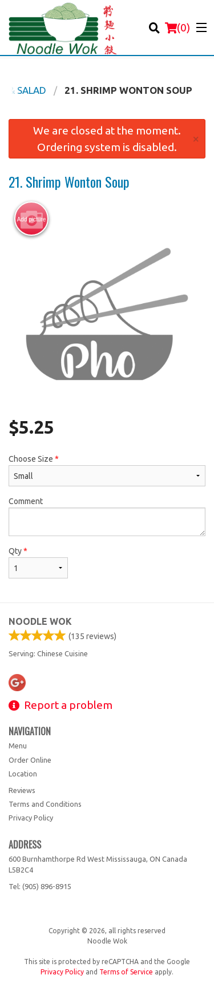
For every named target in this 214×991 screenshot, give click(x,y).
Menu (18, 746)
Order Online (30, 760)
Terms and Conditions (45, 804)
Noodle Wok (40, 621)
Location (23, 774)
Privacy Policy (31, 818)
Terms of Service (126, 972)
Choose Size (107, 470)
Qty (38, 562)
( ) (177, 27)
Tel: (40, 886)
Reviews (22, 790)
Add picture (31, 219)
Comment (107, 516)
